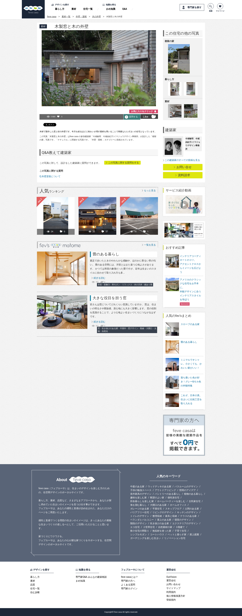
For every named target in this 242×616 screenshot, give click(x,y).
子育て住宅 (180, 530)
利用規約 (171, 592)
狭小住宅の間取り (139, 530)
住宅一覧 (88, 9)
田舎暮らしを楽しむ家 (142, 501)
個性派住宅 (173, 497)
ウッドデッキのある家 (159, 486)
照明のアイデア (187, 490)
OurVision (171, 577)
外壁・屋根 (81, 16)
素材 (73, 9)
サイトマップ (173, 588)
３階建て (180, 527)
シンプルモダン (138, 534)
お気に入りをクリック (142, 111)
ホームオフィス (178, 505)
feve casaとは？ (129, 577)
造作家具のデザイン (140, 493)
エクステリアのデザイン (185, 523)
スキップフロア (173, 508)
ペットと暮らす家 (177, 534)
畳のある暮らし (106, 254)
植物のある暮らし (193, 493)
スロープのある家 (182, 329)
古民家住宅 (194, 501)
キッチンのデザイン (187, 512)
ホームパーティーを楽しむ (171, 501)
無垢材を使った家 (161, 530)
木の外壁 (96, 16)
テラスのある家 (188, 516)
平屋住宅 (157, 508)
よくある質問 (128, 584)
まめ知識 (110, 9)
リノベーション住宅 (174, 538)
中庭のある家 (137, 486)
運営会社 (171, 580)
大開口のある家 (158, 505)
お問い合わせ (173, 584)
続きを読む (99, 278)
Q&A (124, 9)
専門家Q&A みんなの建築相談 (91, 577)
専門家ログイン (129, 588)
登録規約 (171, 599)
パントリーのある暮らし (168, 493)
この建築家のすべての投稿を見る (182, 160)
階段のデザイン (138, 523)
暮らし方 (59, 9)
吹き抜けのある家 (159, 523)
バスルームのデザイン (186, 486)
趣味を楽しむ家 (138, 497)
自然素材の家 (165, 527)
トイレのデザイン (139, 516)
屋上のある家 (164, 519)
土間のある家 (192, 508)
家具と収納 (171, 516)
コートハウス (157, 534)
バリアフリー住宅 (139, 512)
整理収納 (157, 516)
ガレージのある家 (139, 508)
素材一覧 (66, 16)
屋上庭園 (194, 534)
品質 (32, 584)
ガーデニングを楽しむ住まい (145, 538)
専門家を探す (194, 7)
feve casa (51, 16)
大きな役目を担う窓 (110, 298)
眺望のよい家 (157, 497)
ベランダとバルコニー (142, 519)
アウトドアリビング (165, 490)
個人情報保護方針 (175, 596)
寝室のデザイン (183, 519)
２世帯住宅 (149, 527)
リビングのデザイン (163, 512)
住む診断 (35, 592)
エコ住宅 (135, 527)
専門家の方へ (128, 580)
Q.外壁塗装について (50, 176)
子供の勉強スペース (140, 490)
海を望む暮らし (138, 505)
